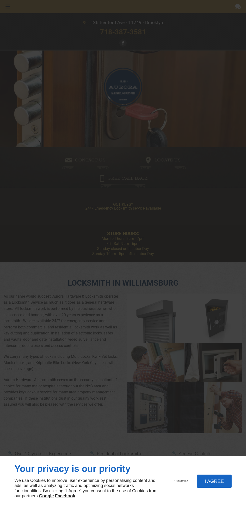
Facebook (65, 495)
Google (46, 495)
